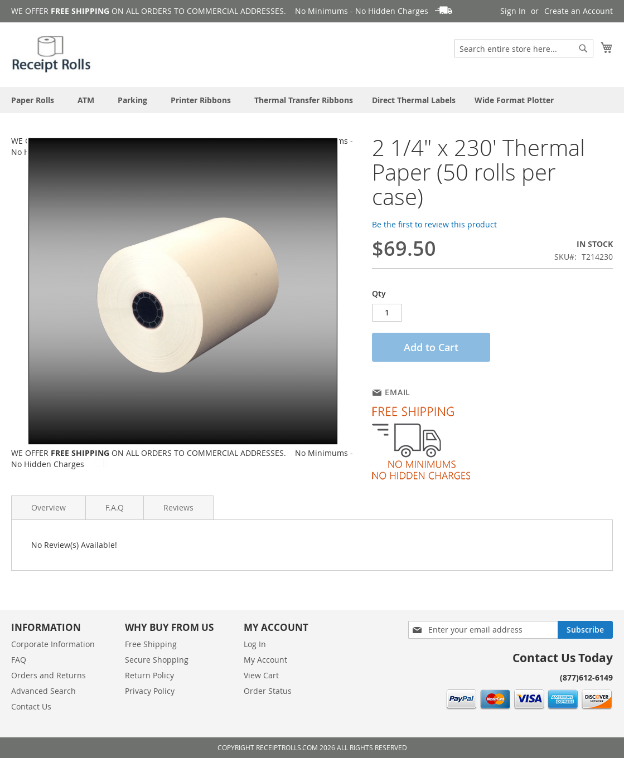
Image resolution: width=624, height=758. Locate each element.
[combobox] (523, 48)
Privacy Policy (150, 691)
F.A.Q (114, 507)
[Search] (583, 48)
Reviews (178, 507)
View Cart (261, 675)
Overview (48, 507)
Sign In (513, 11)
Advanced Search (43, 691)
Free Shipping (151, 644)
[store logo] (52, 54)
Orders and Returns (48, 675)
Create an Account (578, 11)
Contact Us (31, 706)
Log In (255, 644)
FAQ (18, 659)
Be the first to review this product (434, 224)
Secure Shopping (156, 659)
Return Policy (149, 675)
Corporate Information (53, 644)
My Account (265, 659)
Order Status (268, 691)
